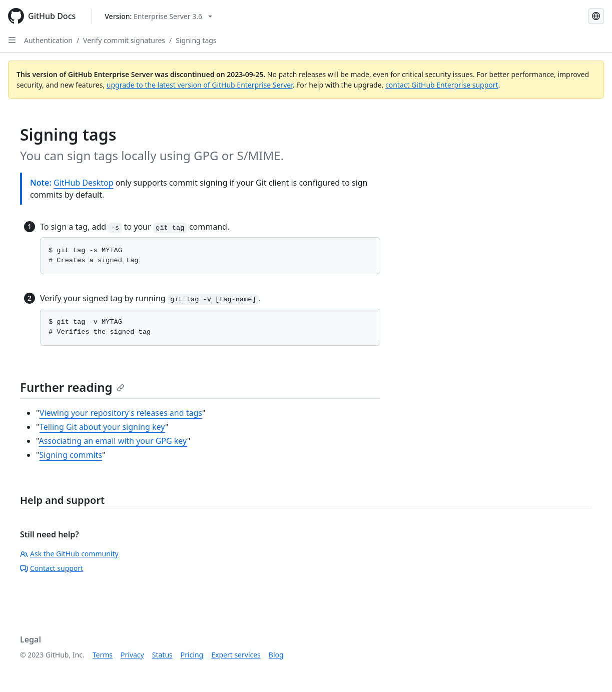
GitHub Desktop (84, 182)
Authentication (48, 40)
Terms (103, 654)
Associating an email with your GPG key (113, 440)
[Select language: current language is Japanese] (596, 16)
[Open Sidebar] (12, 40)
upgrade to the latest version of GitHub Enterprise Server (200, 85)
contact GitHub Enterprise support (441, 85)
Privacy (132, 654)
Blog (276, 654)
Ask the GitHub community (69, 553)
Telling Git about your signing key (102, 426)
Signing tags (196, 40)
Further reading (72, 387)
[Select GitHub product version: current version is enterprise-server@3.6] (158, 16)
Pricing (192, 654)
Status (162, 654)
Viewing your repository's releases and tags (121, 412)
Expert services (236, 654)
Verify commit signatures (124, 40)
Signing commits (71, 454)
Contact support (51, 568)
